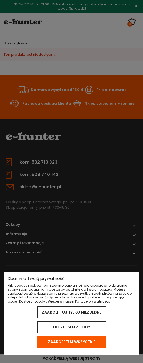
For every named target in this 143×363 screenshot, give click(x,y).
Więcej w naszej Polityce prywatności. (79, 301)
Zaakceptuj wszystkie (71, 342)
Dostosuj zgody (71, 327)
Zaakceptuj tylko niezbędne (71, 312)
